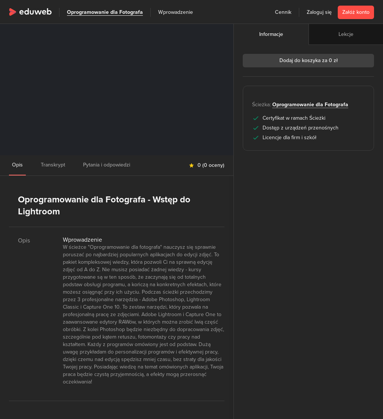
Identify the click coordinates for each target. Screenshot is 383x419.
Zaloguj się (319, 12)
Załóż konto (356, 12)
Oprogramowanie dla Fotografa (105, 12)
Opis (17, 165)
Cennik (283, 12)
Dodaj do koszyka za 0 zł (308, 60)
